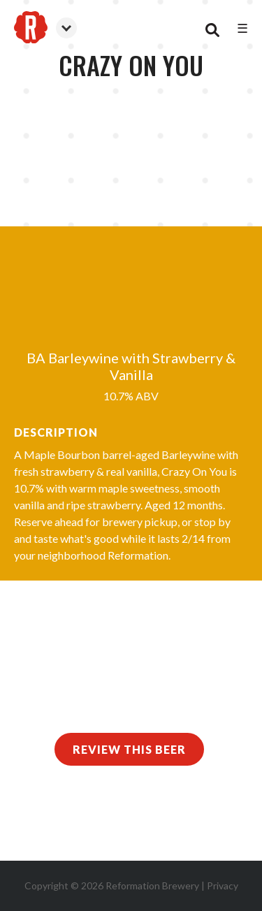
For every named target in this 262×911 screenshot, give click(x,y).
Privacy (222, 885)
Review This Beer (129, 749)
